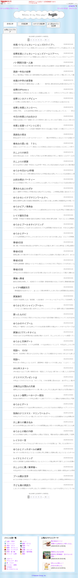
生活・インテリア (11, 549)
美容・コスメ (9, 545)
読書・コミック (26, 549)
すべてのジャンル (11, 569)
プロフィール (14, 8)
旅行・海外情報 (26, 552)
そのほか (8, 567)
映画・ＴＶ (24, 545)
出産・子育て (7, 3)
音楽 (22, 547)
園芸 (22, 554)
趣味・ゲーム (25, 543)
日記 (7, 8)
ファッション (9, 543)
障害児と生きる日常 (57, 552)
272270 (72, 6)
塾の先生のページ (56, 541)
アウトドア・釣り (11, 561)
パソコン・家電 (10, 565)
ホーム (2, 8)
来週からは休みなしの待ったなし (61, 543)
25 (45, 40)
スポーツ (8, 559)
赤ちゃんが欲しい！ (57, 563)
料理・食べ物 (9, 552)
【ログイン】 (73, 8)
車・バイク (9, 563)
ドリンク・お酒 (10, 554)
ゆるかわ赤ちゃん (56, 565)
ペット (23, 541)
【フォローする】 (62, 8)
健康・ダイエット (11, 547)
